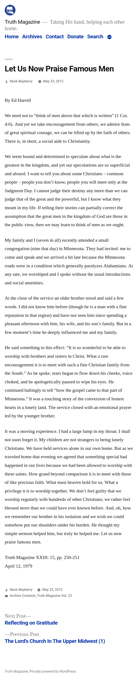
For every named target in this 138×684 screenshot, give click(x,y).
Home (11, 36)
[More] (109, 37)
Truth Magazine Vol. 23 (54, 596)
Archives (32, 36)
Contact (55, 36)
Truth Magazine (22, 22)
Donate (75, 36)
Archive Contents (23, 596)
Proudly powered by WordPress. (53, 671)
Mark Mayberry (21, 81)
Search (95, 36)
